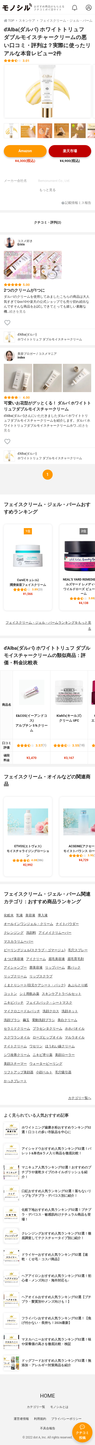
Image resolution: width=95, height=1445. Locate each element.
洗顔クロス (51, 1011)
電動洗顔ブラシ (43, 1020)
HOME (47, 1396)
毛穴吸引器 (63, 1072)
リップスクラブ (40, 976)
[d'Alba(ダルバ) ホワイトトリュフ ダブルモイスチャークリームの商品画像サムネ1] (11, 130)
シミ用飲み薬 (29, 994)
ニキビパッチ (14, 1002)
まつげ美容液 (14, 959)
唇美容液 (36, 967)
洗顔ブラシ (12, 1020)
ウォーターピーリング (45, 1064)
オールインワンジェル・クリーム (28, 924)
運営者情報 (21, 1419)
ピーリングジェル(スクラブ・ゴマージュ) (34, 950)
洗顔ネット (70, 1011)
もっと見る (47, 190)
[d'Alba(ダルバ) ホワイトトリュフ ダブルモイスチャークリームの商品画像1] (48, 91)
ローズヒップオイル (47, 1037)
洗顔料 (31, 933)
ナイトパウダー (67, 924)
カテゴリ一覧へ (79, 1098)
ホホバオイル (75, 1028)
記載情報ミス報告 (76, 203)
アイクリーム (36, 959)
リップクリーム (15, 976)
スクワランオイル (17, 1037)
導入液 (43, 915)
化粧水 (9, 915)
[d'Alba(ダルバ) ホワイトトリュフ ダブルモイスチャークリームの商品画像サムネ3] (44, 130)
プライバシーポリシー (66, 1419)
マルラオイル (75, 1037)
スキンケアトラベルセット (61, 994)
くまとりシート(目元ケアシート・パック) (34, 985)
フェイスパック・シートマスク (49, 1002)
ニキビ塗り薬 (42, 1055)
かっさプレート (15, 1081)
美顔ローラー (65, 1055)
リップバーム (55, 967)
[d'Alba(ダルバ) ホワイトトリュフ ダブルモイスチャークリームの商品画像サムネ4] (61, 130)
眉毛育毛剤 (75, 959)
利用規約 (40, 1419)
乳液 (19, 915)
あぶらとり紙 (78, 985)
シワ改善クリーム (17, 1055)
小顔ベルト (44, 1072)
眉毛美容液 (56, 959)
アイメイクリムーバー (55, 933)
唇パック (74, 967)
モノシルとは (59, 1407)
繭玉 (26, 1020)
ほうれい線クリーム (60, 1046)
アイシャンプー (15, 967)
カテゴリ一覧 (36, 1407)
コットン (10, 994)
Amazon (25, 151)
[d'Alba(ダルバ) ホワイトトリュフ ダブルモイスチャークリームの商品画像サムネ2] (28, 130)
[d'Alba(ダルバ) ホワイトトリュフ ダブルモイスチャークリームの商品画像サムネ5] (78, 130)
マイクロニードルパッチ (22, 1011)
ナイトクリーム (15, 1046)
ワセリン (36, 1046)
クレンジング (14, 933)
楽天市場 (70, 151)
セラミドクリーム (17, 1028)
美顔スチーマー (15, 1064)
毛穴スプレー (78, 950)
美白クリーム (67, 1020)
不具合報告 (47, 1428)
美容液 (30, 915)
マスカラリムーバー (18, 941)
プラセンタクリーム (47, 1028)
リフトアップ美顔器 (18, 1072)
